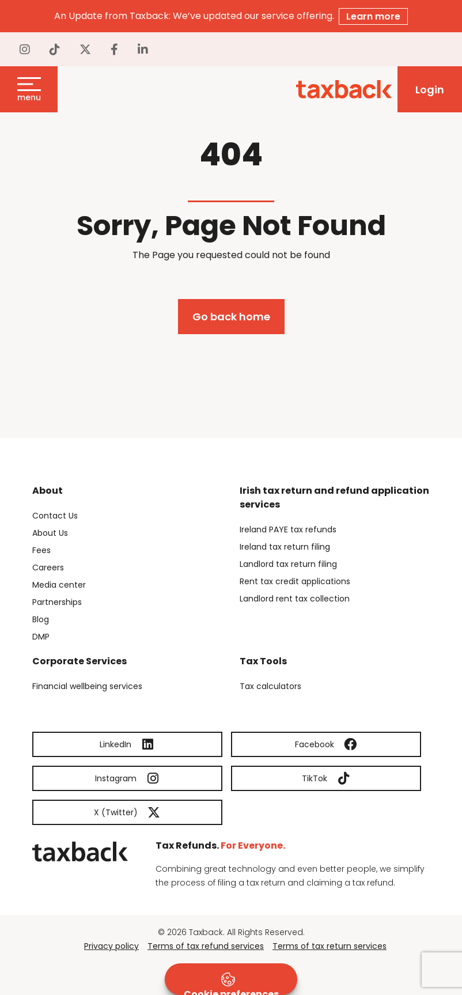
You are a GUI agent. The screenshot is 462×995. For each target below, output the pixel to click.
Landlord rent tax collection (295, 598)
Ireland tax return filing (285, 547)
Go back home (231, 316)
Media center (59, 585)
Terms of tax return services (329, 946)
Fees (41, 550)
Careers (48, 567)
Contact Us (55, 515)
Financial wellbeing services (87, 686)
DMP (41, 636)
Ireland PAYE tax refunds (288, 529)
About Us (50, 533)
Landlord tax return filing (288, 564)
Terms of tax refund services (205, 946)
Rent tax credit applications (295, 581)
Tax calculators (270, 686)
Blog (40, 619)
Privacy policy (111, 946)
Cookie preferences (231, 984)
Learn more (373, 16)
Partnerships (57, 602)
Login (429, 89)
